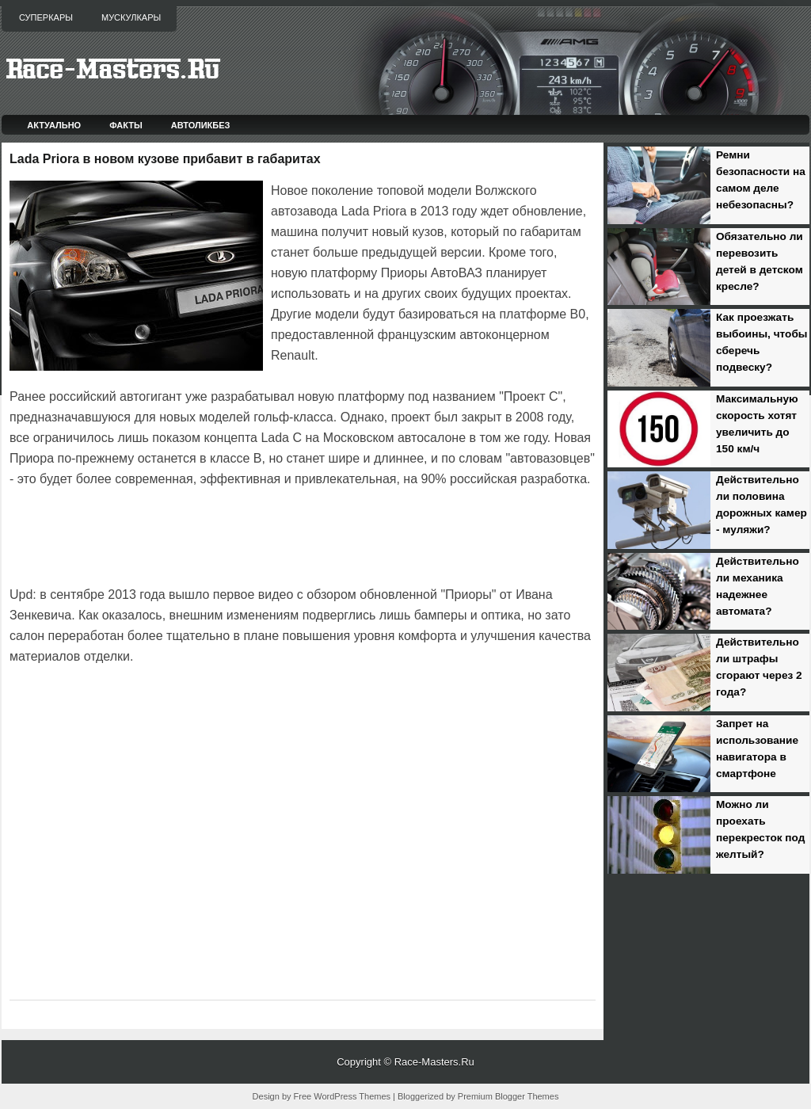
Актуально (54, 125)
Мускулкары (131, 17)
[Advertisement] (195, 534)
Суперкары (46, 17)
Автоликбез (200, 125)
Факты (126, 125)
